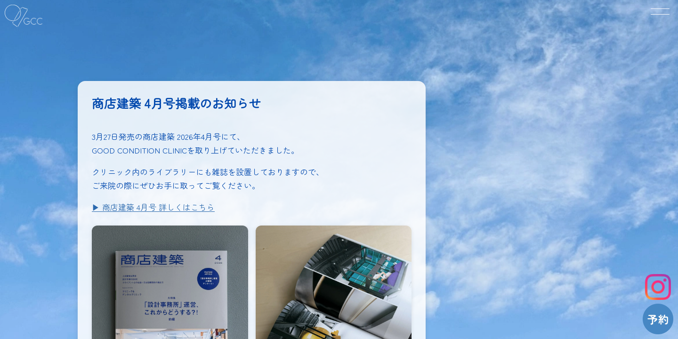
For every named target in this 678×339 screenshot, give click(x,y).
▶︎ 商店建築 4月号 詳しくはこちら (153, 207)
